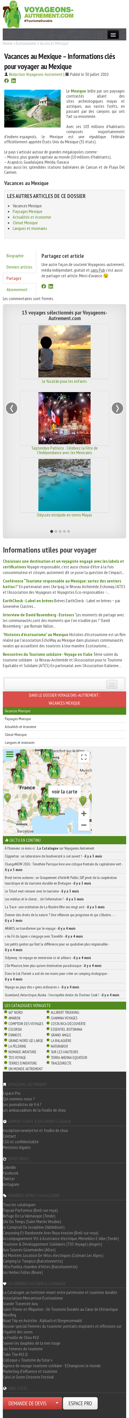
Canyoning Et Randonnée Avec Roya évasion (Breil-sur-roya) (51, 1232)
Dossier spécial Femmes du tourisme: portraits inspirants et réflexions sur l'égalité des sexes (62, 1329)
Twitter (9, 1178)
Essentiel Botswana (66, 1029)
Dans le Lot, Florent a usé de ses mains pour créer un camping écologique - (56, 976)
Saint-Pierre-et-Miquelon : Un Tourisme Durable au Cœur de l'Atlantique (60, 1309)
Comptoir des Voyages (25, 1023)
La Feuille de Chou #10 (21, 1337)
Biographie (15, 255)
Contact (9, 1136)
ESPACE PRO (80, 1403)
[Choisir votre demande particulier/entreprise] (57, 1403)
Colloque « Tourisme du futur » (28, 1360)
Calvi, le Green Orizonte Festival (28, 1377)
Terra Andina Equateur (69, 1057)
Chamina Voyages (64, 1018)
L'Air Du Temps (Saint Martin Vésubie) (32, 1221)
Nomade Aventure (22, 1051)
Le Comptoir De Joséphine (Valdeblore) (34, 1227)
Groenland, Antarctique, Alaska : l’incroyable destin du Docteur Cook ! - (62, 994)
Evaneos (14, 1034)
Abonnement (17, 289)
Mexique (78, 91)
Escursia (15, 1029)
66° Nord (15, 1012)
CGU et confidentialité (21, 1141)
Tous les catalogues (19, 1204)
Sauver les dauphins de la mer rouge (31, 1343)
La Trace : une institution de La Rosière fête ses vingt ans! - (55, 906)
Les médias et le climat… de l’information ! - (44, 899)
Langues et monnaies (30, 228)
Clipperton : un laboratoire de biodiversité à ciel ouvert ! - (53, 856)
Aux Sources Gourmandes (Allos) (29, 1249)
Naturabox (59, 1046)
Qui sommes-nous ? (19, 1099)
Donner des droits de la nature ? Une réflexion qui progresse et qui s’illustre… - (60, 917)
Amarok (14, 1018)
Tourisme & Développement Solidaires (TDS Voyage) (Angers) (52, 1244)
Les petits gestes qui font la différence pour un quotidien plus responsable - (57, 947)
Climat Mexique (25, 222)
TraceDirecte (61, 1063)
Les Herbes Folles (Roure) (23, 1272)
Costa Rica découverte (68, 1023)
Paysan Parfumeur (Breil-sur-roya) (30, 1210)
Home (7, 43)
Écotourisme (26, 43)
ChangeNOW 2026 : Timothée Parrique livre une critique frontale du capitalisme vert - (64, 866)
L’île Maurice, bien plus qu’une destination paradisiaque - (53, 965)
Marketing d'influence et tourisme (30, 1371)
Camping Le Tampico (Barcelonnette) (33, 1261)
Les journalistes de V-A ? (22, 1104)
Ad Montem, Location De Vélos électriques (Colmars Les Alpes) (53, 1255)
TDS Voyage (17, 1057)
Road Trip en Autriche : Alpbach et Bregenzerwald (42, 1320)
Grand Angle (61, 1034)
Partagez (13, 278)
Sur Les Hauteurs (64, 1051)
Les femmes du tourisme (23, 1348)
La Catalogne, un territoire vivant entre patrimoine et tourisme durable (60, 1292)
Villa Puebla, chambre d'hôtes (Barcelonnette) (40, 1266)
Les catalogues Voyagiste (28, 1005)
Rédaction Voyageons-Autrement (36, 74)
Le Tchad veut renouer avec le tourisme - (42, 891)
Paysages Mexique (27, 211)
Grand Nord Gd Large (25, 1040)
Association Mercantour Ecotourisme (33, 1298)
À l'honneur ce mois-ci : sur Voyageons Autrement (49, 848)
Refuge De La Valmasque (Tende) (29, 1216)
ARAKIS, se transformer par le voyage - (40, 928)
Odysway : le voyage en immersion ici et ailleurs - (48, 957)
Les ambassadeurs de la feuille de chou (34, 1110)
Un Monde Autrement (25, 1068)
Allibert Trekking (65, 1012)
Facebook (10, 1173)
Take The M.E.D (15, 1354)
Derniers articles (19, 267)
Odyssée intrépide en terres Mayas (64, 515)
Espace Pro (12, 1093)
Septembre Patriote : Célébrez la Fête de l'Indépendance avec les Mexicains (65, 450)
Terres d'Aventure (22, 1063)
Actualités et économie (32, 217)
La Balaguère (61, 1040)
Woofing (9, 1315)
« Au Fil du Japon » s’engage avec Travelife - (44, 936)
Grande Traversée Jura (20, 1303)
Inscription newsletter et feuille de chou (35, 1130)
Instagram (11, 1184)
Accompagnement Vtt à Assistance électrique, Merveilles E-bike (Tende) (61, 1238)
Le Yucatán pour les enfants (64, 381)
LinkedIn (9, 1167)
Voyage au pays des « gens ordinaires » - (42, 987)
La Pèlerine (17, 1046)
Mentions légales (17, 1147)
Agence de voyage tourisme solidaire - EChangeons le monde (52, 1365)
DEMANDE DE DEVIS (27, 1403)
